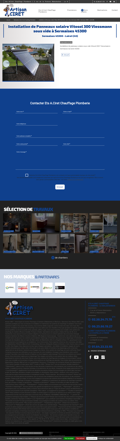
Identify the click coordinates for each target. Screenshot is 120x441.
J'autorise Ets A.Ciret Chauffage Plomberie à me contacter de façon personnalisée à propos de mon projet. (60, 175)
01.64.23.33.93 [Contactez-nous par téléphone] (102, 346)
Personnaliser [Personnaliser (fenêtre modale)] (91, 438)
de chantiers (61, 257)
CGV (50, 434)
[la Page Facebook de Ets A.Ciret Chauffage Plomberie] (105, 2)
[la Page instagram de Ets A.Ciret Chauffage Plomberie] (113, 2)
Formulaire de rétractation (57, 435)
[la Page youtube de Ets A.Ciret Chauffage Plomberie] (109, 2)
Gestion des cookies (88, 435)
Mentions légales (54, 432)
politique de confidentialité (75, 179)
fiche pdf (66, 55)
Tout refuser (80, 438)
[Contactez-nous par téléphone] (99, 3)
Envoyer (60, 187)
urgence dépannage (98, 351)
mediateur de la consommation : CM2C (93, 432)
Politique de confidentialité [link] (106, 438)
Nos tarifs (86, 434)
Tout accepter (68, 438)
